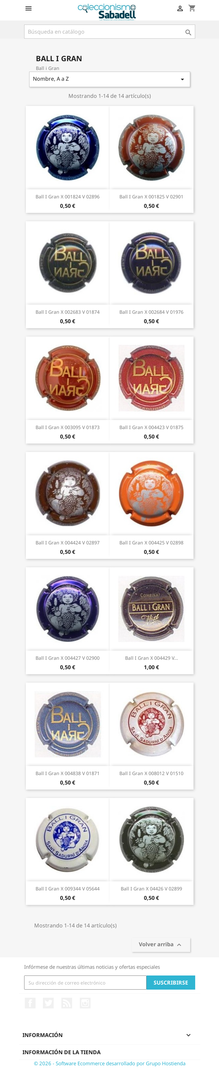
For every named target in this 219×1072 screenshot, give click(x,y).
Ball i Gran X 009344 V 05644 (68, 888)
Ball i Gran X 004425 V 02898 (151, 542)
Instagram (85, 1003)
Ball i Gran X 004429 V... (151, 658)
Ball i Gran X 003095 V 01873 (68, 427)
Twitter (48, 1003)
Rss (66, 1003)
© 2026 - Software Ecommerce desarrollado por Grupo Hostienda (109, 1063)
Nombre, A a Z (109, 79)
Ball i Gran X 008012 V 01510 (151, 773)
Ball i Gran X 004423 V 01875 (151, 427)
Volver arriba (161, 945)
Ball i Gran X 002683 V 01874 (68, 312)
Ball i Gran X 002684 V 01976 (151, 312)
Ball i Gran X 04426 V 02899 (151, 888)
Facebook (30, 1003)
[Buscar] (109, 32)
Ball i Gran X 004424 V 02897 (68, 542)
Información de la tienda (61, 1052)
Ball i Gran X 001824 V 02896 (68, 196)
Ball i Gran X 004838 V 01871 (68, 773)
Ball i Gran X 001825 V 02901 (151, 196)
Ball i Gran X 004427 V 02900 (68, 658)
